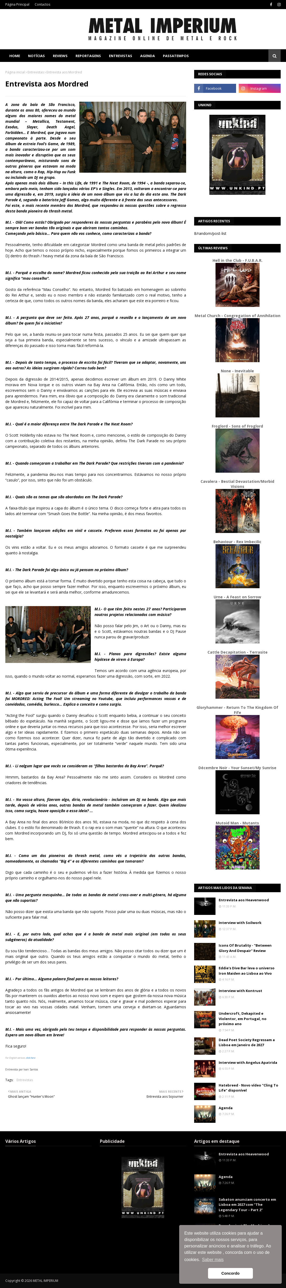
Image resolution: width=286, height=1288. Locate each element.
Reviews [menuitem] (60, 55)
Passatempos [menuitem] (176, 55)
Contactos (42, 4)
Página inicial (15, 72)
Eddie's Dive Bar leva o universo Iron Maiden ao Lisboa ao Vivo (247, 971)
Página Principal (17, 4)
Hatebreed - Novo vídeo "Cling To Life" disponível (248, 1088)
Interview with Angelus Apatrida (248, 1062)
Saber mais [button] (213, 1259)
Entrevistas (36, 72)
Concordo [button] (230, 1273)
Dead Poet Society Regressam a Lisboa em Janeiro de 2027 (247, 1042)
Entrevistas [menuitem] (120, 55)
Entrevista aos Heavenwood (244, 900)
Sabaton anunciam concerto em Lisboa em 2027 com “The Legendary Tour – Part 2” (247, 1204)
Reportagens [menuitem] (88, 55)
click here (30, 1058)
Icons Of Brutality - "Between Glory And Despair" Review (245, 948)
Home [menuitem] (14, 55)
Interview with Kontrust (240, 990)
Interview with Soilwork (240, 922)
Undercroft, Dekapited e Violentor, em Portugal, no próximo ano (243, 1018)
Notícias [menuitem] (36, 55)
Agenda (226, 1107)
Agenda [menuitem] (147, 55)
